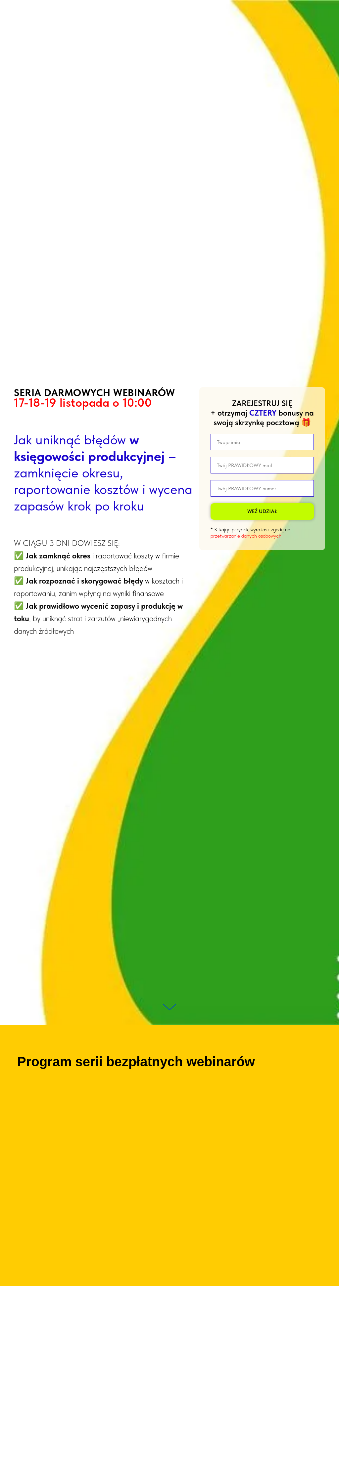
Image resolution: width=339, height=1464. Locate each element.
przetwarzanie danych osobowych (246, 536)
